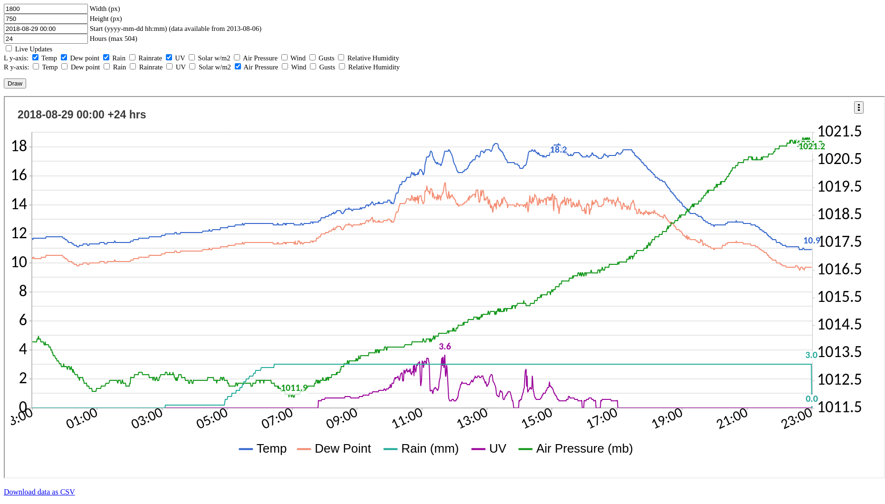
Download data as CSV (39, 492)
